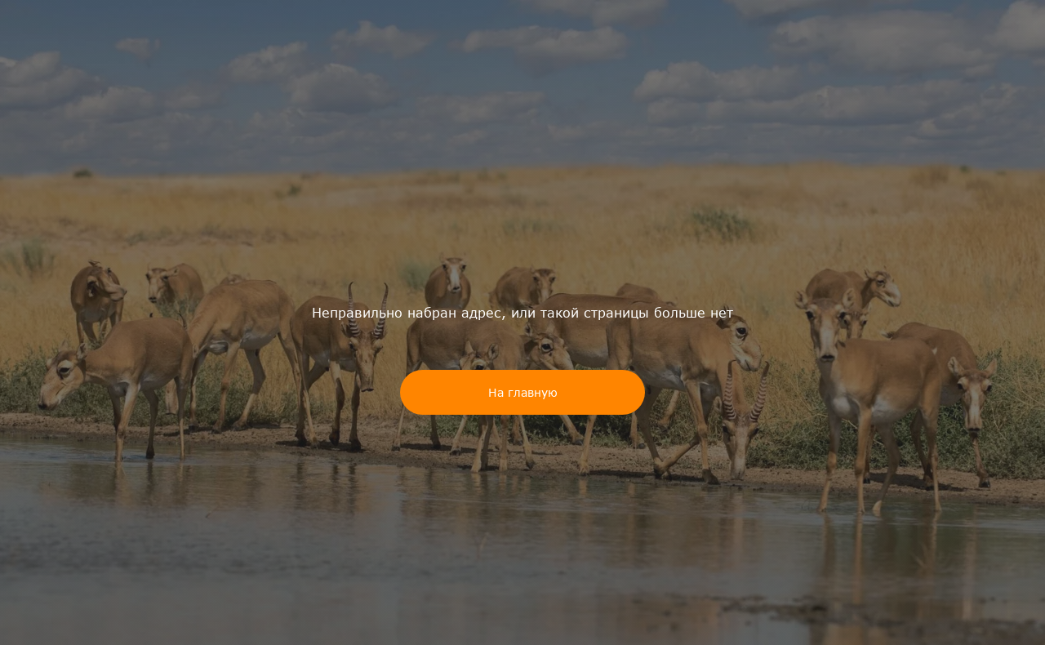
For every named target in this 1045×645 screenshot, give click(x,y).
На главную (523, 392)
